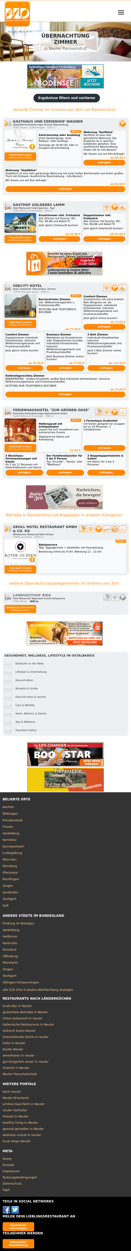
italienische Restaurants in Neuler (28, 1024)
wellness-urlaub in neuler (22, 1135)
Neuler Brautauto (16, 1098)
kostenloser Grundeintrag (18, 1243)
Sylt (5, 905)
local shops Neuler (17, 1141)
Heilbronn (10, 936)
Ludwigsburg (12, 853)
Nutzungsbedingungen (20, 1177)
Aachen (8, 807)
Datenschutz (12, 1183)
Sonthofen (10, 892)
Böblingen (10, 813)
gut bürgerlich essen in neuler (26, 1061)
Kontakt (8, 1165)
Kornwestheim (13, 846)
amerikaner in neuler (19, 1055)
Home (7, 1159)
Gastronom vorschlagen (18, 1227)
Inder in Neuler (14, 1043)
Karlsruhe (10, 943)
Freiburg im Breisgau (18, 923)
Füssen (8, 826)
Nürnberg (10, 866)
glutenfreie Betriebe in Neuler (25, 1012)
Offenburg (10, 956)
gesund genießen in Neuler (23, 1129)
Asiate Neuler (13, 1049)
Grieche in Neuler (16, 1068)
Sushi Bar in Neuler (17, 1006)
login (6, 1189)
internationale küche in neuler (26, 1037)
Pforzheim (10, 872)
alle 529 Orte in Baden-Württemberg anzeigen (38, 990)
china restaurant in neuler (22, 1018)
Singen (8, 885)
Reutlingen (11, 879)
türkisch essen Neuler (19, 1030)
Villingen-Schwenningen (21, 982)
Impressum (11, 1171)
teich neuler (12, 1091)
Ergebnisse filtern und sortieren (66, 98)
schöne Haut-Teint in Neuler (24, 1104)
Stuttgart (9, 899)
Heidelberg (11, 833)
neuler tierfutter (15, 1110)
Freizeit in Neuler (15, 1116)
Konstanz (9, 840)
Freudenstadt (13, 820)
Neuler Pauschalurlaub (20, 1074)
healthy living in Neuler (20, 1122)
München (9, 859)
